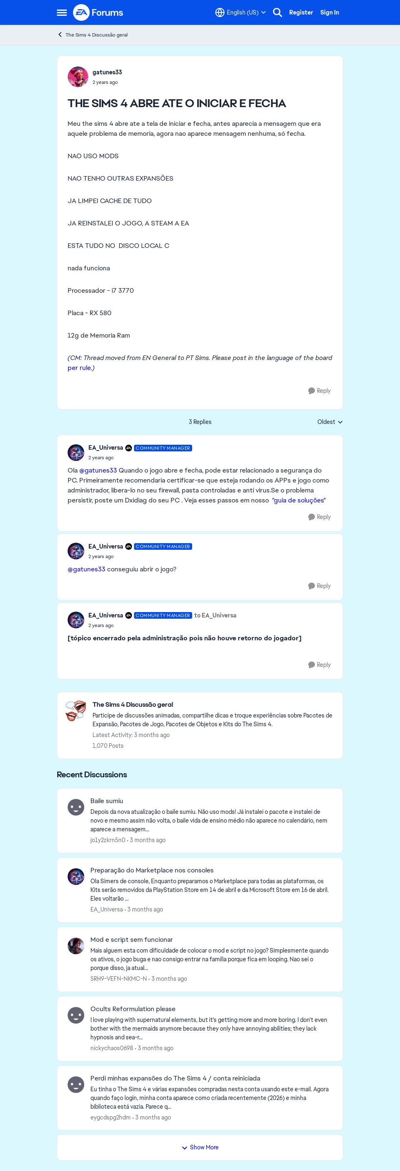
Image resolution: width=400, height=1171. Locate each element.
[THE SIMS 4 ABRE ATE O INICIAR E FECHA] (140, 457)
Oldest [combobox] (330, 422)
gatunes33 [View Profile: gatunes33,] (107, 72)
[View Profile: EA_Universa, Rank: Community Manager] (76, 452)
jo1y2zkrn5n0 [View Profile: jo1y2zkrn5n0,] (107, 840)
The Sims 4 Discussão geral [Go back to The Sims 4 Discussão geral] (92, 34)
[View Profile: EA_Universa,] (76, 876)
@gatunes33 (98, 470)
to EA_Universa (215, 615)
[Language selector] (241, 12)
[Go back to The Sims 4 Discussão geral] (213, 705)
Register (301, 12)
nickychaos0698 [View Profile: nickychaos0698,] (111, 1048)
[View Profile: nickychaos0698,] (76, 1015)
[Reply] (319, 391)
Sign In (329, 12)
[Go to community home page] (98, 12)
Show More (200, 1147)
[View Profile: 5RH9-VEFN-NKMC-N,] (76, 946)
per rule (79, 367)
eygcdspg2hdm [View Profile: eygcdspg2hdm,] (110, 1117)
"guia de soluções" (299, 500)
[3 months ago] (146, 840)
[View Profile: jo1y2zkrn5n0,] (76, 807)
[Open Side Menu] (62, 12)
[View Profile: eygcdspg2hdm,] (76, 1084)
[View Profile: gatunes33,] (78, 76)
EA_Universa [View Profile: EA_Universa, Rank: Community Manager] (105, 447)
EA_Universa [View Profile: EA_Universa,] (106, 909)
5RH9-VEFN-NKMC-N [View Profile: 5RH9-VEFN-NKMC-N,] (118, 978)
